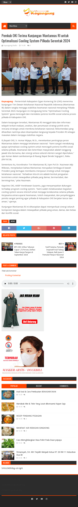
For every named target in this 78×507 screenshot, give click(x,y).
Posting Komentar (13, 275)
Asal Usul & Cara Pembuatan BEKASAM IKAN (36, 392)
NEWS (13, 221)
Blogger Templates (51, 504)
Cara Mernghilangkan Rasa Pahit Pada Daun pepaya (39, 440)
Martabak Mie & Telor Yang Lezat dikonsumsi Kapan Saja (40, 404)
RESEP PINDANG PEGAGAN (29, 416)
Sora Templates (35, 504)
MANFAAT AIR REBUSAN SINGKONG (32, 428)
